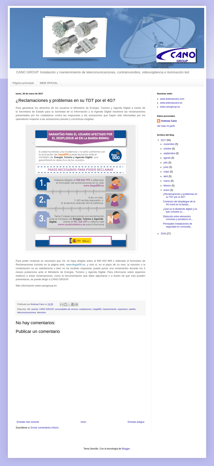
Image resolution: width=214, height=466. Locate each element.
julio (166, 162)
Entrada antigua (136, 422)
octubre (168, 148)
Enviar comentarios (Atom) (45, 427)
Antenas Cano (169, 121)
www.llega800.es (75, 264)
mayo (167, 171)
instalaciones (85, 309)
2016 (164, 233)
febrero (168, 185)
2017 (164, 140)
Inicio (83, 422)
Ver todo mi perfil (166, 126)
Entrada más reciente (28, 422)
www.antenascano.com (172, 99)
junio (166, 167)
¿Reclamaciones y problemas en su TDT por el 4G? (180, 195)
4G (28, 309)
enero (167, 190)
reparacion (123, 309)
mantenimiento (109, 309)
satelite (132, 309)
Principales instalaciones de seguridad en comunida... (177, 225)
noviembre (169, 144)
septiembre (170, 153)
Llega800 (97, 309)
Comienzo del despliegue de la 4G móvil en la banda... (179, 203)
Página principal (23, 83)
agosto (167, 158)
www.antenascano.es (171, 102)
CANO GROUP (46, 309)
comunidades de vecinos (66, 309)
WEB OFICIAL (49, 83)
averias (34, 309)
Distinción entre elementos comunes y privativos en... (178, 218)
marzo (167, 181)
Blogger (126, 448)
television (41, 312)
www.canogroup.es (170, 106)
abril (166, 176)
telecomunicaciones (26, 312)
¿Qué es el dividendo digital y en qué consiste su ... (180, 210)
